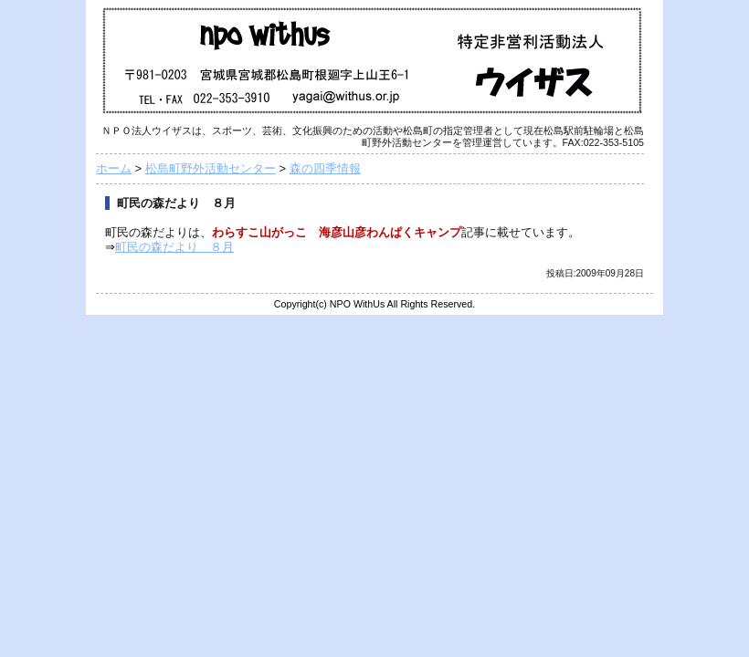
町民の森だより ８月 (174, 247)
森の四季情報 (325, 168)
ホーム (114, 168)
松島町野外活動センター (210, 168)
